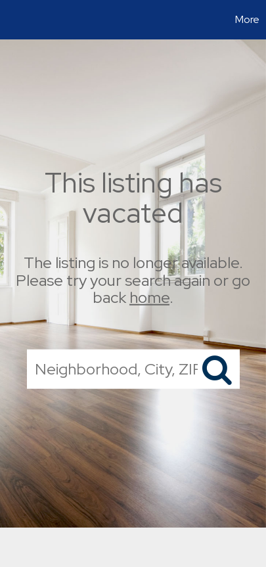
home (149, 297)
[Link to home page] (12, 19)
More (247, 19)
